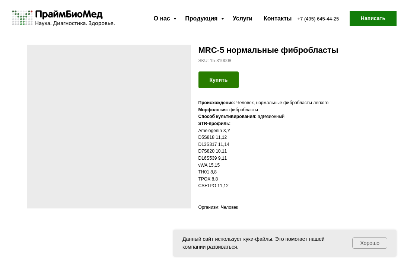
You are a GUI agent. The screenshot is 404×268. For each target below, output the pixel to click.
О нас (163, 18)
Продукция (202, 18)
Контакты (278, 18)
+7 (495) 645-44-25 (318, 19)
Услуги (242, 18)
